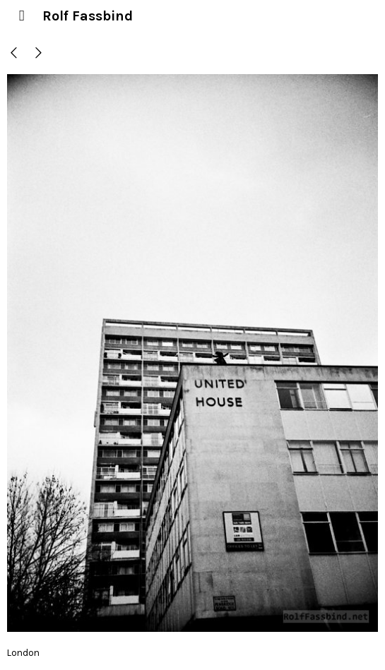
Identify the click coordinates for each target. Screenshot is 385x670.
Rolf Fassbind (87, 16)
